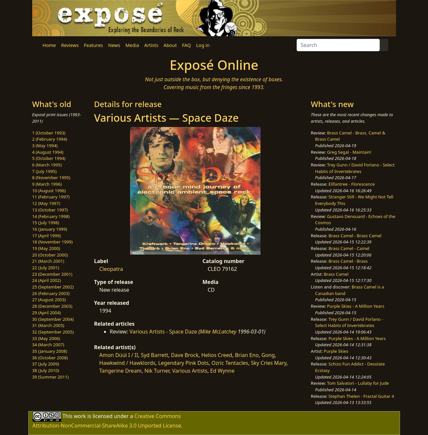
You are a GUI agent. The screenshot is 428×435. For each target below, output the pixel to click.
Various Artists (189, 370)
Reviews (70, 45)
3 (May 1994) (45, 145)
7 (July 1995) (44, 171)
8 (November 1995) (51, 177)
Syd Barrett (154, 355)
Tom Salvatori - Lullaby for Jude (358, 383)
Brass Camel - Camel (349, 248)
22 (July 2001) (45, 268)
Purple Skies (336, 351)
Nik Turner (157, 370)
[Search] (338, 45)
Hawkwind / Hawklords (127, 362)
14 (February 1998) (51, 216)
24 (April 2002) (46, 280)
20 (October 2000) (50, 255)
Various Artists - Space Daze (163, 331)
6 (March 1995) (47, 165)
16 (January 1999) (49, 229)
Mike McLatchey (218, 331)
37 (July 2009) (45, 364)
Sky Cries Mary (269, 362)
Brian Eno (247, 355)
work (80, 416)
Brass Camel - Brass (348, 261)
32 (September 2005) (53, 332)
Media (132, 45)
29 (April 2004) (46, 313)
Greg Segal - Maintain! (349, 152)
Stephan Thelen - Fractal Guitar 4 (361, 396)
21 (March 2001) (48, 261)
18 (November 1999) (52, 242)
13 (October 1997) (50, 210)
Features (93, 45)
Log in (203, 45)
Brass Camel (336, 274)
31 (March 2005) (48, 325)
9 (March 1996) (47, 184)
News (114, 45)
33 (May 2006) (46, 338)
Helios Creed (216, 355)
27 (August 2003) (49, 300)
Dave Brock (185, 355)
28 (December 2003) (52, 306)
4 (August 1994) (48, 152)
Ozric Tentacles (230, 362)
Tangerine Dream (120, 370)
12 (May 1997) (46, 203)
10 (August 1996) (49, 191)
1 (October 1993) (49, 133)
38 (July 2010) (45, 370)
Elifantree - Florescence (352, 184)
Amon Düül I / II (118, 355)
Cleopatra (111, 268)
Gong (268, 355)
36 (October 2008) (50, 358)
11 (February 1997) (51, 197)
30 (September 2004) (53, 319)
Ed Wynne (222, 370)
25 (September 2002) (53, 287)
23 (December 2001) (52, 274)
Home (49, 45)
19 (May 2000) (46, 248)
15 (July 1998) (45, 222)
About (170, 45)
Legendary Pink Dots (183, 362)
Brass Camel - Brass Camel (355, 236)
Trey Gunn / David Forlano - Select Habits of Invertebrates (355, 168)
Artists (151, 45)
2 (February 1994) (49, 139)
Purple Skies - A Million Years (355, 306)
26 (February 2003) (51, 293)
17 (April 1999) (46, 236)
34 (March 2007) (48, 345)
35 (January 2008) (49, 351)
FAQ (186, 45)
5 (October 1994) (49, 158)
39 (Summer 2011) (50, 377)
